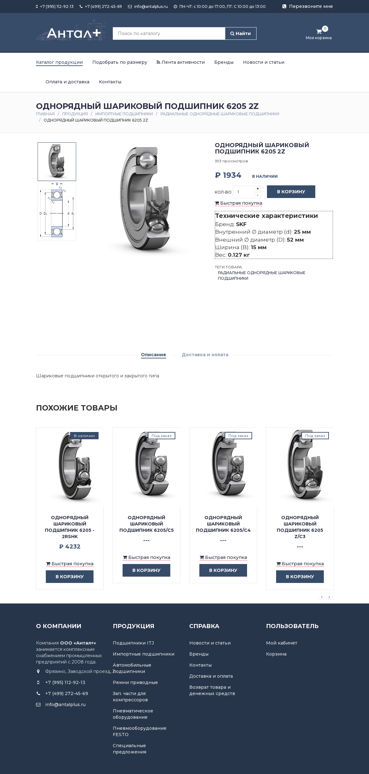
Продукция (75, 113)
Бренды (223, 62)
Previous (321, 597)
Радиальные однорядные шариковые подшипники (219, 113)
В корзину (286, 192)
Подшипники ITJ (133, 643)
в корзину (65, 577)
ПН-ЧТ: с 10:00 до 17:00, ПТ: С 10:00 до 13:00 (220, 6)
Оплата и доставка (67, 82)
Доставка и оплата (205, 354)
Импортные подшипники (124, 113)
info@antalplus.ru (148, 6)
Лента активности (181, 62)
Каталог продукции (59, 62)
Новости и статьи (263, 62)
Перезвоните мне (307, 6)
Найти (240, 33)
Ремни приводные (135, 682)
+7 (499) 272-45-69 (101, 6)
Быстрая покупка (238, 203)
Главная (45, 113)
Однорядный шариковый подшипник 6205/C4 (223, 524)
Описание (153, 354)
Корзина (276, 654)
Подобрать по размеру (119, 62)
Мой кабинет (281, 643)
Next (329, 597)
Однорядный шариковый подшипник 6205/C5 (146, 524)
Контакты (110, 82)
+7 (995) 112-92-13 (55, 6)
